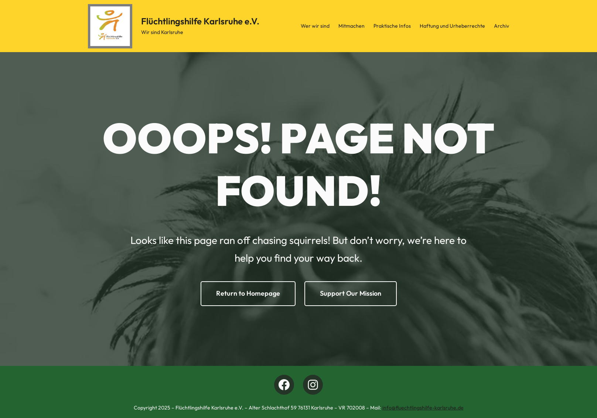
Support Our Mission (350, 293)
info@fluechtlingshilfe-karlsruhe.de (423, 407)
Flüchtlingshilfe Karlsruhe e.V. (200, 21)
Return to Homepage (248, 293)
